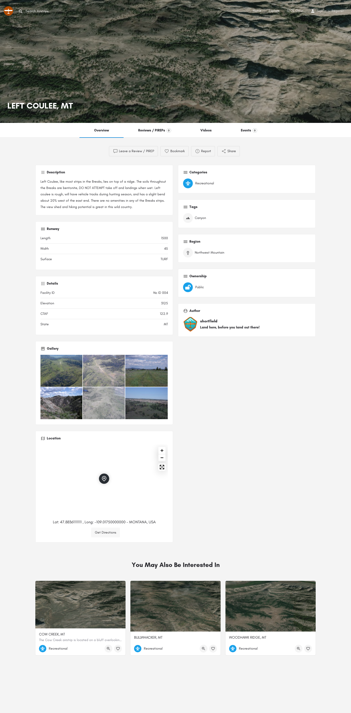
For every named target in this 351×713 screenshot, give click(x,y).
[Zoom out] (162, 457)
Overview (101, 130)
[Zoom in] (162, 450)
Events (249, 130)
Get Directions (105, 532)
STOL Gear (295, 11)
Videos (206, 130)
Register (338, 11)
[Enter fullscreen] (162, 467)
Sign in (322, 11)
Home (257, 11)
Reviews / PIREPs (154, 130)
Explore (274, 11)
